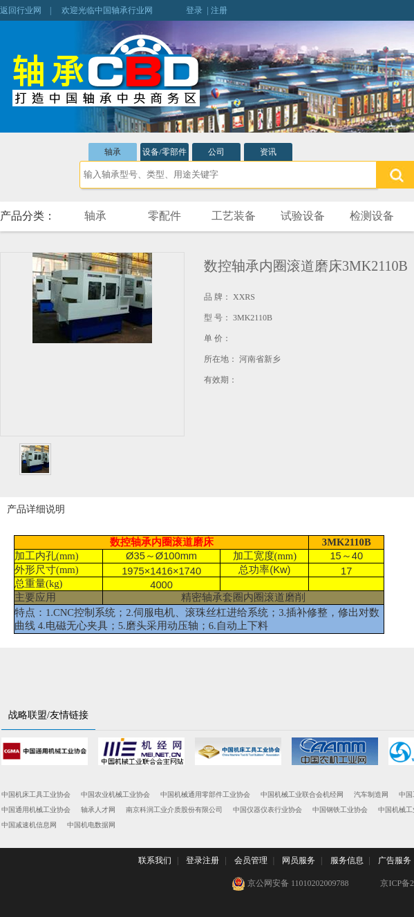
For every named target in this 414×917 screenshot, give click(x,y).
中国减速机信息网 (29, 825)
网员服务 (298, 860)
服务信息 (347, 860)
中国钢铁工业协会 (340, 809)
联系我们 (154, 860)
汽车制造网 (371, 794)
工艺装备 (233, 216)
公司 (216, 152)
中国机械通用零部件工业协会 (205, 794)
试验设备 (303, 216)
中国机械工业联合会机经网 (302, 794)
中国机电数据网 (91, 825)
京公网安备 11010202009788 (290, 884)
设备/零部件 (164, 152)
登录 (194, 10)
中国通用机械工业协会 (35, 809)
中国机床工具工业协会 (35, 794)
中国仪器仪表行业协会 (267, 809)
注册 (219, 10)
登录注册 (202, 860)
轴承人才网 (98, 809)
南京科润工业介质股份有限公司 (174, 809)
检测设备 (372, 216)
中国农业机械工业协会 (115, 794)
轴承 (112, 152)
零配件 (164, 216)
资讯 (268, 152)
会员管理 (250, 860)
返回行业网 (20, 10)
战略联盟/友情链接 (48, 715)
